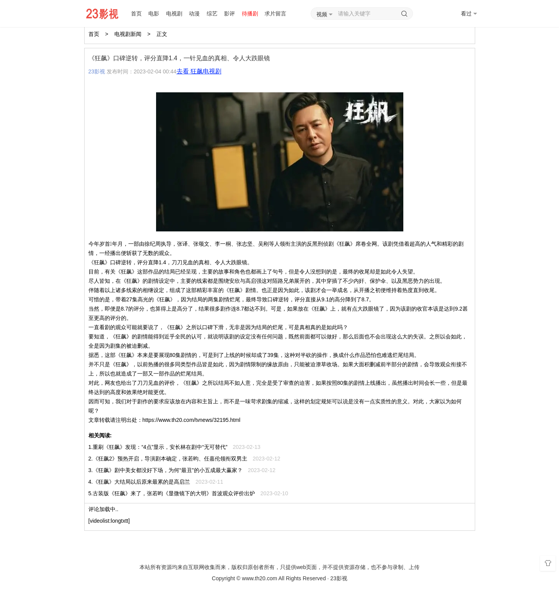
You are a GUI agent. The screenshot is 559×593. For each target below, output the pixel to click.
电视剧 (174, 13)
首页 (136, 13)
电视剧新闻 (127, 34)
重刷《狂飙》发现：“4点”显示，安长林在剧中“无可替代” (160, 447)
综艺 (212, 13)
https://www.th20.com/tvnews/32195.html (192, 420)
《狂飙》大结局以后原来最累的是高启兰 (141, 482)
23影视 (96, 71)
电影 (153, 13)
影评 (229, 13)
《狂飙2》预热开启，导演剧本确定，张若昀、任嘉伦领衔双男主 (170, 458)
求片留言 (275, 13)
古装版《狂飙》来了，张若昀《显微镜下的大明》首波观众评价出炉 (174, 493)
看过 (469, 13)
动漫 (194, 13)
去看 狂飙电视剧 (199, 71)
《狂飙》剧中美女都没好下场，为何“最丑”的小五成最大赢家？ (167, 470)
